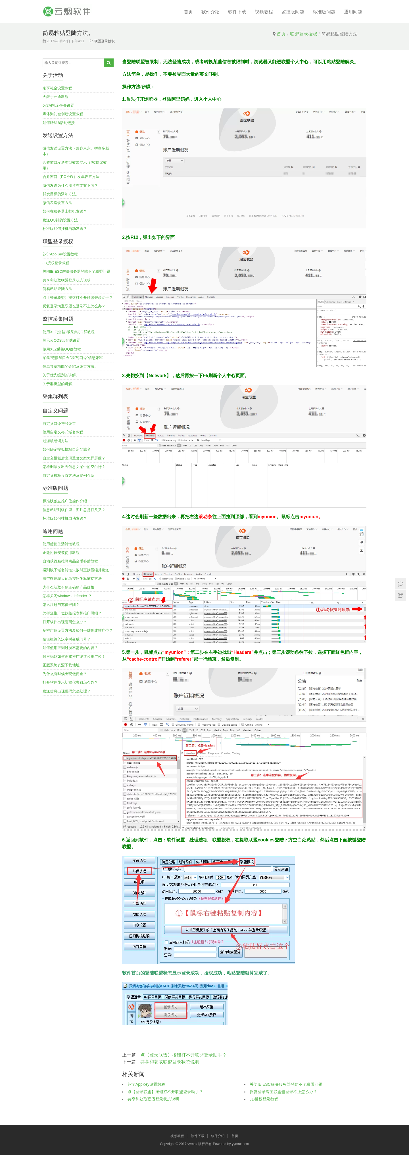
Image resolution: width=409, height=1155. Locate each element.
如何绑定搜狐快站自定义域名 (67, 449)
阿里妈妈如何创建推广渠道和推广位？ (74, 656)
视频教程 (264, 11)
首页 (188, 11)
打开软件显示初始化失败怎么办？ (70, 682)
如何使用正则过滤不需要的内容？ (70, 648)
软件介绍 (210, 11)
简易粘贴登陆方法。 (59, 289)
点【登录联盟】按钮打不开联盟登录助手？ (183, 1055)
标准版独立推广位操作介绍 (65, 501)
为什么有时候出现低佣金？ (65, 674)
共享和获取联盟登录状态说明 (169, 1061)
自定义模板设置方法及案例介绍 (68, 475)
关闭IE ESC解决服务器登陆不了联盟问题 (286, 1084)
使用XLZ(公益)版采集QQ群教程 (69, 332)
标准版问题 (324, 11)
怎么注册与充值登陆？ (61, 604)
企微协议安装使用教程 (61, 553)
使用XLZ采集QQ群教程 (62, 349)
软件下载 (237, 11)
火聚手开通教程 (55, 96)
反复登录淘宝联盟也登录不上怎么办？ (283, 1091)
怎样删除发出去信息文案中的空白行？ (74, 467)
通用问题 (353, 11)
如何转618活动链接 (59, 123)
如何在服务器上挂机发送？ (65, 211)
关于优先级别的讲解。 (61, 375)
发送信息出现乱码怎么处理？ (67, 691)
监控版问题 (292, 11)
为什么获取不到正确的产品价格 (68, 587)
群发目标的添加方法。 (61, 194)
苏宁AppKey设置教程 (146, 1084)
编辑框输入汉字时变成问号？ (67, 639)
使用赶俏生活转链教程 (61, 544)
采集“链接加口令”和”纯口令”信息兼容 (73, 358)
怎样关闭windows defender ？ (67, 596)
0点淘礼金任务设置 (58, 105)
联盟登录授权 (303, 34)
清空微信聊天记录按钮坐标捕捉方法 (72, 578)
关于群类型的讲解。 (59, 384)
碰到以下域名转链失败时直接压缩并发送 (76, 570)
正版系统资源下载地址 (61, 665)
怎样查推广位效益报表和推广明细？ (72, 613)
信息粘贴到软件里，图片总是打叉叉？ (74, 510)
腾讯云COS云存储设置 (61, 340)
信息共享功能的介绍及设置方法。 (70, 366)
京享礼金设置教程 (57, 88)
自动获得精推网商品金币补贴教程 (70, 561)
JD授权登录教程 (264, 1099)
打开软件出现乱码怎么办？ (65, 622)
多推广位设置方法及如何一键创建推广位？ (78, 630)
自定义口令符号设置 (59, 423)
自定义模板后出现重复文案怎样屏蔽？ (74, 458)
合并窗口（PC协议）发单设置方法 (71, 177)
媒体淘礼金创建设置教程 (63, 114)
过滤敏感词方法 (55, 441)
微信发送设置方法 (57, 203)
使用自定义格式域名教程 (63, 432)
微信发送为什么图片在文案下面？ (70, 185)
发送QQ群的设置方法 (60, 220)
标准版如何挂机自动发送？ (65, 228)
